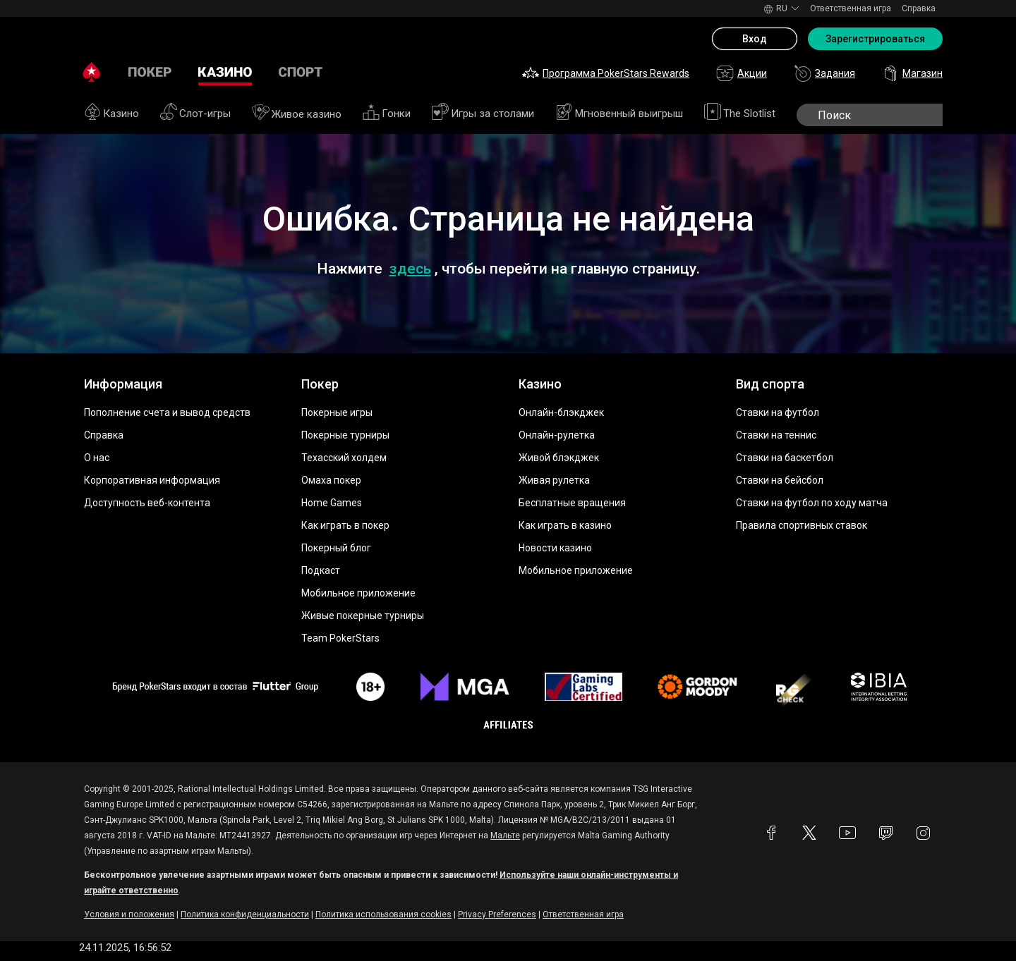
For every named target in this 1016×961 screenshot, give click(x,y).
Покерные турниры (345, 435)
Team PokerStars (340, 638)
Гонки (387, 113)
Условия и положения (129, 914)
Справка (919, 8)
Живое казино (296, 114)
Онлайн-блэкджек (561, 412)
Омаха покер (331, 480)
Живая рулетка (554, 480)
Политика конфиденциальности (245, 914)
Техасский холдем (344, 457)
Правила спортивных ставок (801, 525)
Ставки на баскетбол (784, 457)
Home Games (331, 502)
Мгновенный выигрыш (619, 113)
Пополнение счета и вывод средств (167, 412)
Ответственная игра (850, 8)
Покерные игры (337, 412)
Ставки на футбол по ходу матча (812, 502)
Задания (824, 73)
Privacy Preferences (497, 914)
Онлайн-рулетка (557, 435)
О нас (96, 457)
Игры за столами (483, 113)
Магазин (912, 73)
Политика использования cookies (383, 914)
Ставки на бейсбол (779, 480)
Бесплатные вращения (572, 502)
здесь (410, 268)
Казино (111, 113)
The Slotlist (739, 113)
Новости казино (555, 547)
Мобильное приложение (358, 593)
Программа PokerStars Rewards (605, 73)
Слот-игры (195, 113)
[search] (883, 115)
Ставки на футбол (777, 412)
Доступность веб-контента (147, 502)
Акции (741, 73)
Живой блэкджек (559, 457)
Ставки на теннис (776, 435)
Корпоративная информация (152, 480)
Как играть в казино (565, 525)
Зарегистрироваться (875, 38)
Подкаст (320, 570)
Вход (754, 38)
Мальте (505, 835)
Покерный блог (336, 547)
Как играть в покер (345, 525)
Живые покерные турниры (362, 615)
